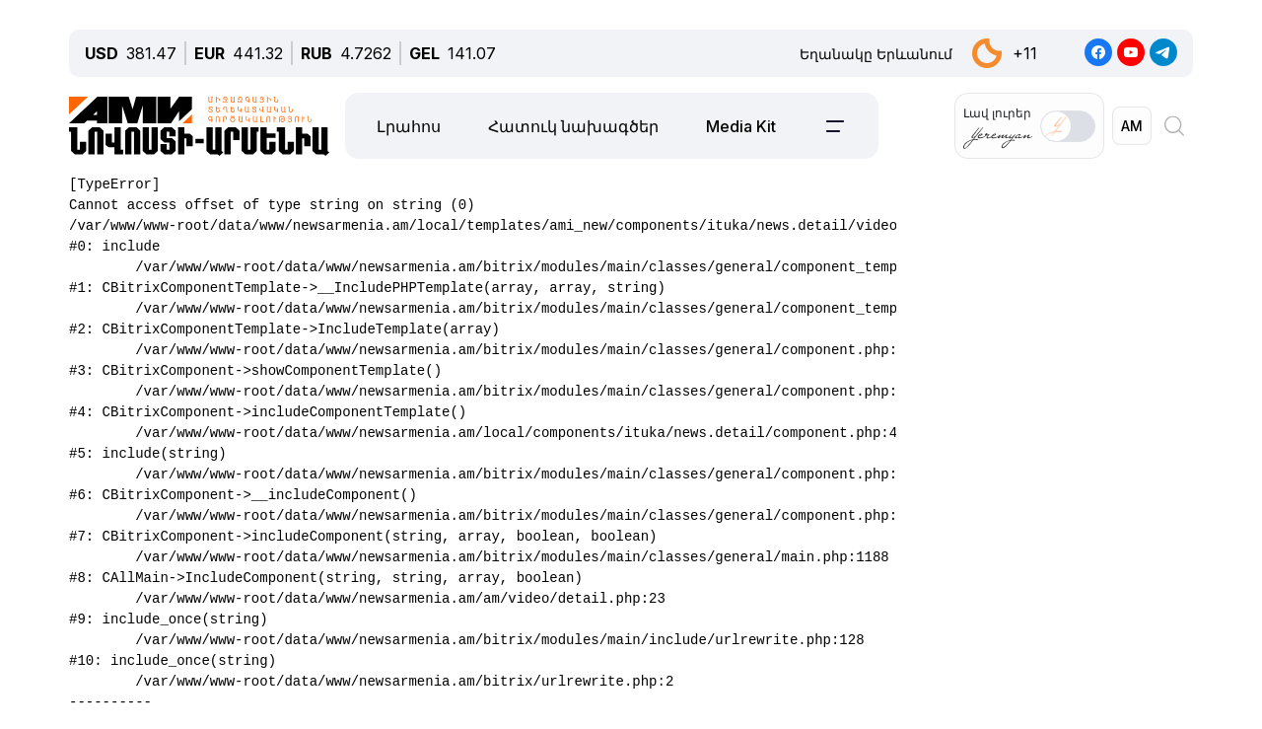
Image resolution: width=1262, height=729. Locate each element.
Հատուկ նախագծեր (573, 126)
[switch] (1067, 126)
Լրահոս (409, 126)
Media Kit (741, 126)
